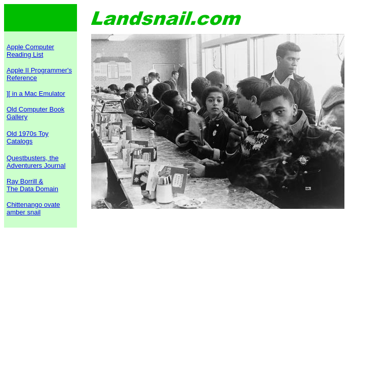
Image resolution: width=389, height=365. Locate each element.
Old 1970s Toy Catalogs (28, 137)
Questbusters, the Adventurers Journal (36, 161)
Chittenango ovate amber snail (33, 208)
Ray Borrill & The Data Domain (32, 185)
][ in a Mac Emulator (36, 93)
